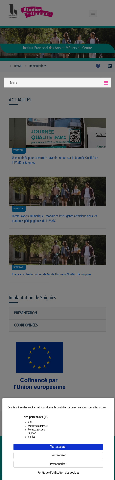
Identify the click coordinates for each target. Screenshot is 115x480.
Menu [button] (13, 83)
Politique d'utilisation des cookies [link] (58, 472)
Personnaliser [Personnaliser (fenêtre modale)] (58, 464)
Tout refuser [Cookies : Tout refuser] (58, 455)
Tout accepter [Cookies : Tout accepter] (58, 447)
